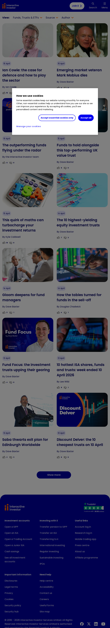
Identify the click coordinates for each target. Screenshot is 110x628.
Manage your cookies (28, 126)
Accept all (85, 117)
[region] (55, 111)
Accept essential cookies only (57, 117)
